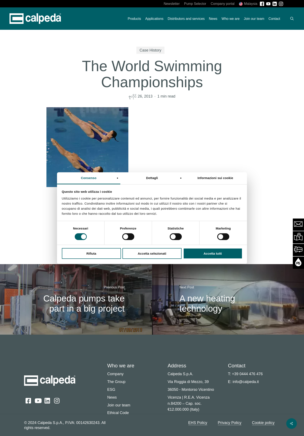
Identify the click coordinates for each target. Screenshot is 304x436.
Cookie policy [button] (263, 423)
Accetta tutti (213, 253)
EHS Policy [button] (197, 423)
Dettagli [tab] (152, 177)
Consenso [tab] (88, 177)
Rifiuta (91, 253)
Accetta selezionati (152, 253)
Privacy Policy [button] (230, 423)
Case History (150, 50)
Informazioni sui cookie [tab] (215, 177)
